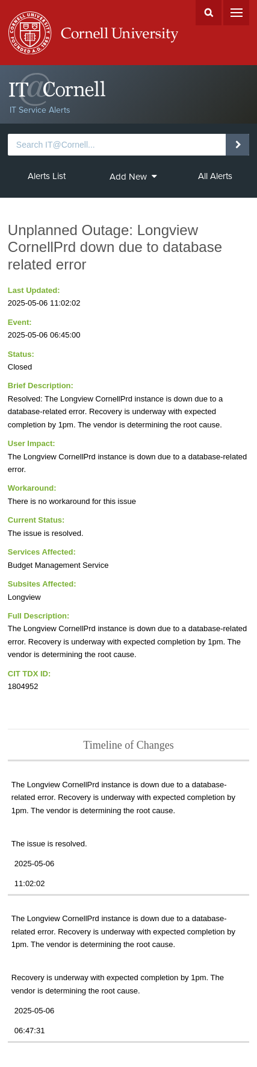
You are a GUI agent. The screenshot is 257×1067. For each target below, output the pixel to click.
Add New (133, 176)
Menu (236, 12)
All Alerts (215, 176)
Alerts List (47, 176)
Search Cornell (208, 12)
